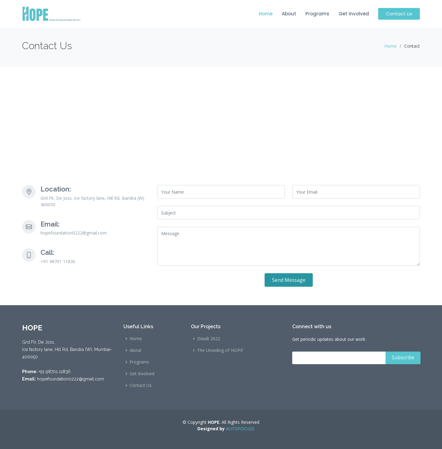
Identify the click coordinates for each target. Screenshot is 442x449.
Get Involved (354, 13)
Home (266, 13)
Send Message (288, 280)
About (289, 13)
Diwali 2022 (208, 339)
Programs (317, 13)
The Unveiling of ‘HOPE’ (220, 350)
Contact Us (399, 13)
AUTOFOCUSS (239, 428)
